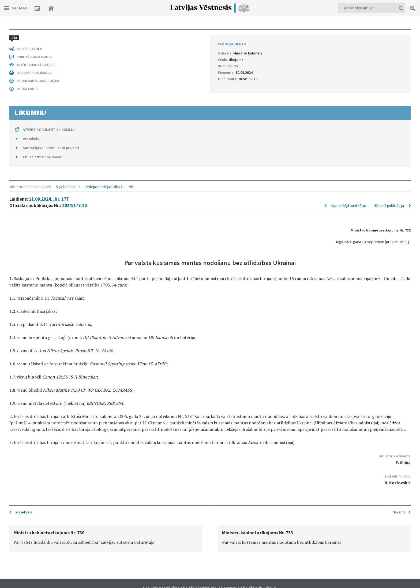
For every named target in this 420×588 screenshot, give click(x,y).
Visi (131, 186)
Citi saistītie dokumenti (43, 157)
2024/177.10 (74, 205)
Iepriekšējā (23, 512)
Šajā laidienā (65, 186)
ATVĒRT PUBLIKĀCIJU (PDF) (37, 65)
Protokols (31, 138)
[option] (105, 538)
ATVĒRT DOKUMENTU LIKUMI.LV (49, 129)
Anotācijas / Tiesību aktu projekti (51, 147)
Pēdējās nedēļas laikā (102, 186)
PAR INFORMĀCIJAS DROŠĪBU (38, 81)
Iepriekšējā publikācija (349, 205)
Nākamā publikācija (389, 205)
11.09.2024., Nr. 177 (49, 199)
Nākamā (399, 512)
